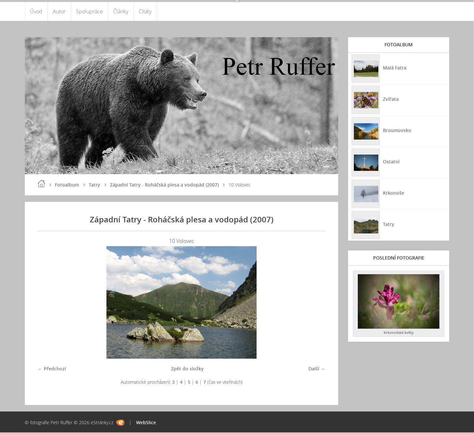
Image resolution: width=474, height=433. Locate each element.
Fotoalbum (67, 185)
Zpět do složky (187, 369)
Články (120, 11)
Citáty (145, 11)
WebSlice (146, 423)
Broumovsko (397, 130)
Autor (59, 11)
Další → (316, 369)
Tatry (94, 185)
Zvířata (390, 99)
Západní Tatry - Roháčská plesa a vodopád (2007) (164, 185)
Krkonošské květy (399, 333)
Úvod (36, 11)
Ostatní (391, 162)
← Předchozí (52, 369)
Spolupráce (89, 11)
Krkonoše (393, 193)
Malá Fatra (394, 68)
